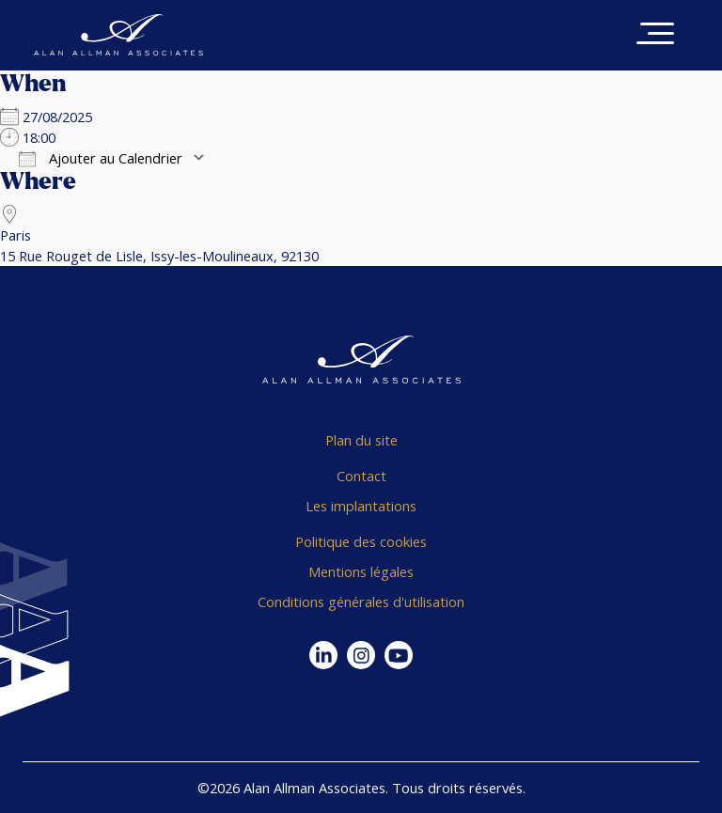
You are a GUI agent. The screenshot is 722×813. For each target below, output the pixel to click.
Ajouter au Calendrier (100, 158)
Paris (15, 235)
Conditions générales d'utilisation (361, 601)
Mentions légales (361, 571)
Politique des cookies (361, 541)
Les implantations (361, 505)
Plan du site (361, 439)
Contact (361, 475)
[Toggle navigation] (655, 35)
